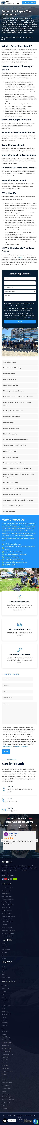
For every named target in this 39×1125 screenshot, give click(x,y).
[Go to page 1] (18, 851)
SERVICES (6, 883)
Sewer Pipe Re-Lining (10, 483)
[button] (18, 3)
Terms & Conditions (21, 747)
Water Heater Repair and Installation (16, 440)
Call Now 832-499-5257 (29, 2)
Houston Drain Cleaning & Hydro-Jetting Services (17, 404)
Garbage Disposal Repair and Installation (17, 469)
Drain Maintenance (9, 379)
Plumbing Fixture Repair (11, 428)
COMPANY (7, 962)
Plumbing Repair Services (12, 416)
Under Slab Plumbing (10, 385)
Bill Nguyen (12, 833)
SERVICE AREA (9, 981)
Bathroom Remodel (10, 451)
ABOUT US (7, 862)
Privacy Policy (7, 747)
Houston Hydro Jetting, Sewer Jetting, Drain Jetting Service (18, 476)
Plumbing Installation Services (13, 391)
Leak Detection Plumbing (12, 368)
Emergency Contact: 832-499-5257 (19, 1119)
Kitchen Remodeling (10, 434)
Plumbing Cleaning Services (12, 494)
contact (20, 257)
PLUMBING (7, 940)
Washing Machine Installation (13, 411)
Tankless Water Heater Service (14, 463)
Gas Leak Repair (8, 422)
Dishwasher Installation (11, 457)
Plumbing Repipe (9, 373)
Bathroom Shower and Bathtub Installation (18, 397)
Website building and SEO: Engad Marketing (19, 1122)
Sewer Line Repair (9, 362)
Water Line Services (10, 512)
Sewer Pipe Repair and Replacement (16, 488)
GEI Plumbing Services (7, 8)
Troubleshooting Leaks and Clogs (15, 445)
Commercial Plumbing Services (14, 506)
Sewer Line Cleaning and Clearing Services (18, 500)
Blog (14, 8)
